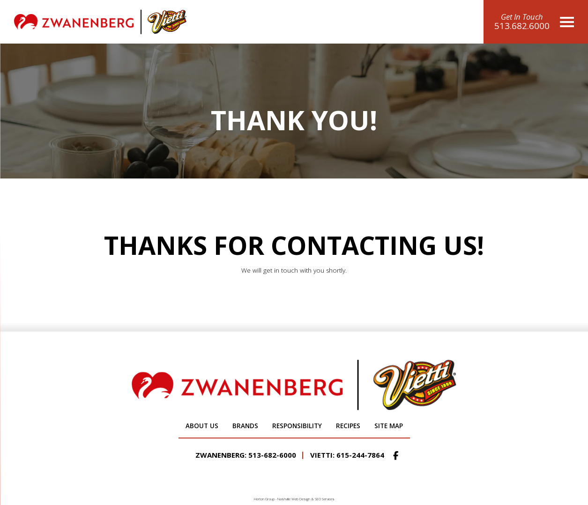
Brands (245, 426)
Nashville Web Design (293, 499)
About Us (202, 426)
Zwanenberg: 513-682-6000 (245, 455)
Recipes (348, 426)
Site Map (388, 426)
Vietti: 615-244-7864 (347, 455)
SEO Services (325, 499)
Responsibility (297, 426)
